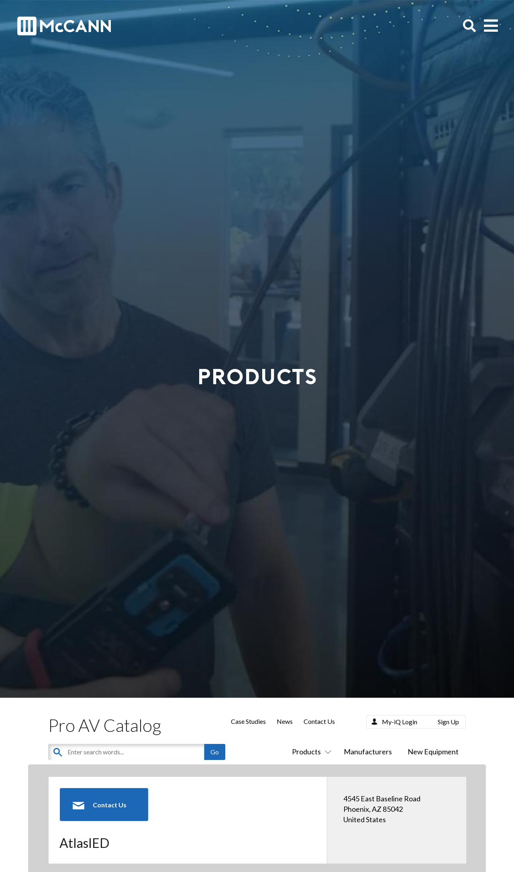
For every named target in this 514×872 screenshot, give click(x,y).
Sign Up (448, 721)
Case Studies (248, 721)
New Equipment (433, 751)
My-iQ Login (399, 721)
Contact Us (319, 721)
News (285, 721)
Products (310, 751)
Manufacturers (368, 751)
